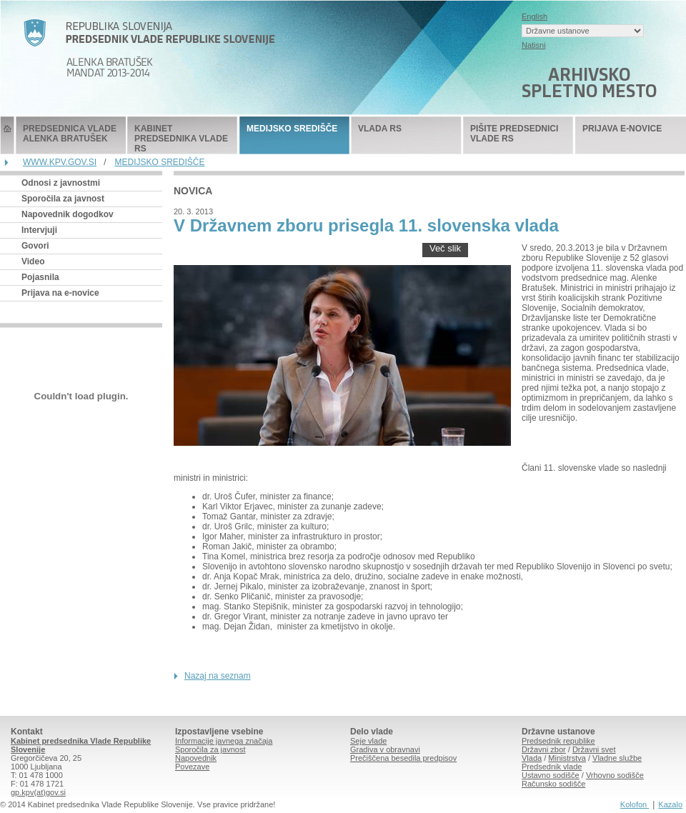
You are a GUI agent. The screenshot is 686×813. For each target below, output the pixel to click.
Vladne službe (617, 758)
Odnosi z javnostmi (60, 183)
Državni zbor (544, 749)
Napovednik (196, 758)
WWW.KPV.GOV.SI (59, 162)
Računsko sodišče (553, 783)
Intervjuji (39, 230)
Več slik (445, 248)
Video (32, 261)
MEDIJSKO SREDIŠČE (292, 129)
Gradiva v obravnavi (385, 749)
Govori (35, 246)
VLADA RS (380, 129)
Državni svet (594, 749)
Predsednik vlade (552, 766)
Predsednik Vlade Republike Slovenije (7, 135)
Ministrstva (567, 758)
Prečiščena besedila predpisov (403, 758)
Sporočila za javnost (62, 199)
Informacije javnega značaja (223, 741)
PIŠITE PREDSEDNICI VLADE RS (514, 134)
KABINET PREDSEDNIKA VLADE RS (181, 139)
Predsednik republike (558, 741)
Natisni (534, 45)
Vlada (532, 758)
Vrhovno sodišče (615, 775)
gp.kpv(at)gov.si (38, 792)
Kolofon (634, 804)
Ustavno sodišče (551, 775)
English (534, 16)
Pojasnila (40, 277)
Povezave (192, 766)
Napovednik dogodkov (67, 214)
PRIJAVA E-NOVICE (622, 129)
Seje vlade (368, 741)
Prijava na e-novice (60, 293)
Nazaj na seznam (217, 676)
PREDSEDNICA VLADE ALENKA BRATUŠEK (69, 134)
